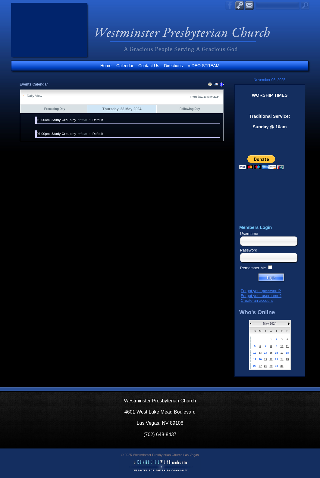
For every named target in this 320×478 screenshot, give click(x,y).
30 (276, 365)
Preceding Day (54, 109)
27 (260, 365)
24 (281, 359)
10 (281, 346)
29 (270, 365)
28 (265, 365)
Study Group (62, 120)
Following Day (190, 109)
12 (254, 352)
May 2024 (269, 323)
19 (254, 359)
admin (82, 120)
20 (260, 359)
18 (287, 352)
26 (254, 365)
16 (276, 352)
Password (248, 250)
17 (281, 352)
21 (265, 359)
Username (249, 233)
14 (265, 352)
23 (276, 359)
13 (260, 352)
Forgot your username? (261, 295)
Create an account (257, 300)
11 (287, 346)
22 (270, 359)
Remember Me (253, 268)
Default (98, 120)
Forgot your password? (261, 291)
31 (281, 365)
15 (270, 352)
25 (287, 359)
